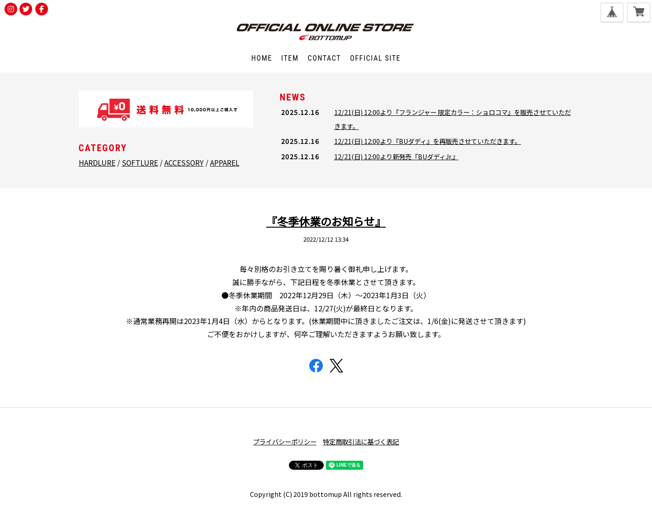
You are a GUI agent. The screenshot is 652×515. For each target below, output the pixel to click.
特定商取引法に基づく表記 (361, 441)
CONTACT (324, 58)
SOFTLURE (140, 162)
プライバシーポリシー (284, 441)
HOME (261, 58)
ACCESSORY (184, 162)
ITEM (290, 58)
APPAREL (225, 162)
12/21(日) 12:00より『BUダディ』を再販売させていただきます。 (427, 141)
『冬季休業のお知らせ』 (326, 221)
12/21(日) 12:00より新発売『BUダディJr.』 (396, 156)
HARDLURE (97, 162)
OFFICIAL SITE (375, 58)
